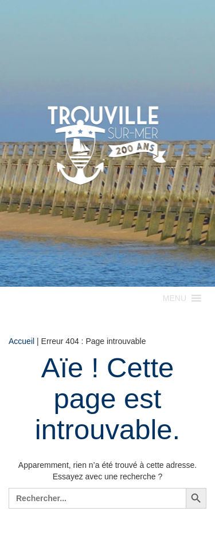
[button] (174, 298)
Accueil (21, 341)
